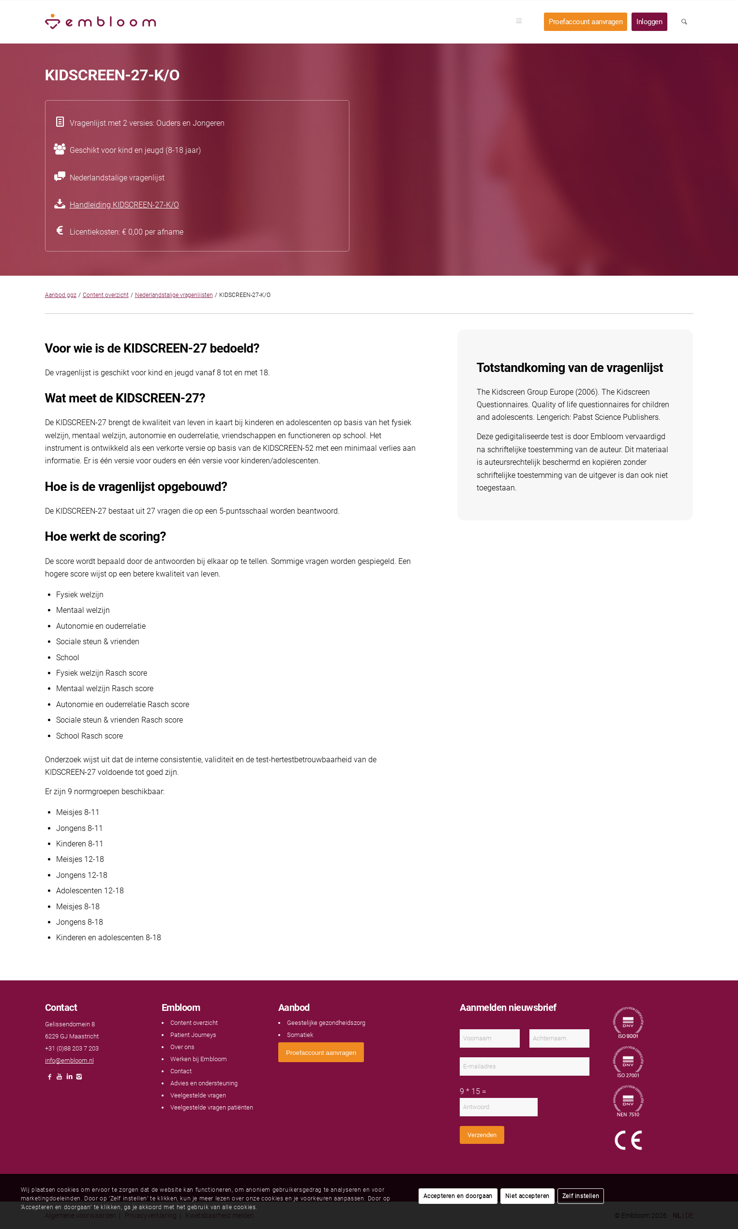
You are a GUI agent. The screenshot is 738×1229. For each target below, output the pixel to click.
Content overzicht (106, 295)
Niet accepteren (527, 1196)
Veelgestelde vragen (198, 1095)
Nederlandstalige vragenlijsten (174, 295)
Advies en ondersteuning (204, 1083)
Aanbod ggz (60, 295)
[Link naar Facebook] (50, 1079)
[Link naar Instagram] (79, 1079)
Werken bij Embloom (198, 1059)
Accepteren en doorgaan (458, 1196)
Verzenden (482, 1135)
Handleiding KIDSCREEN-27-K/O (124, 204)
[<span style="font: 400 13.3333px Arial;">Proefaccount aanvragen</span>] (321, 1052)
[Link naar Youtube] (59, 1079)
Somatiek (300, 1034)
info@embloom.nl (69, 1060)
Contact (181, 1071)
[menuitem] (522, 21)
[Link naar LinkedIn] (69, 1079)
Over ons (182, 1047)
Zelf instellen (580, 1196)
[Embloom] (100, 21)
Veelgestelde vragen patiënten (211, 1107)
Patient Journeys (193, 1034)
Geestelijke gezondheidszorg (326, 1022)
